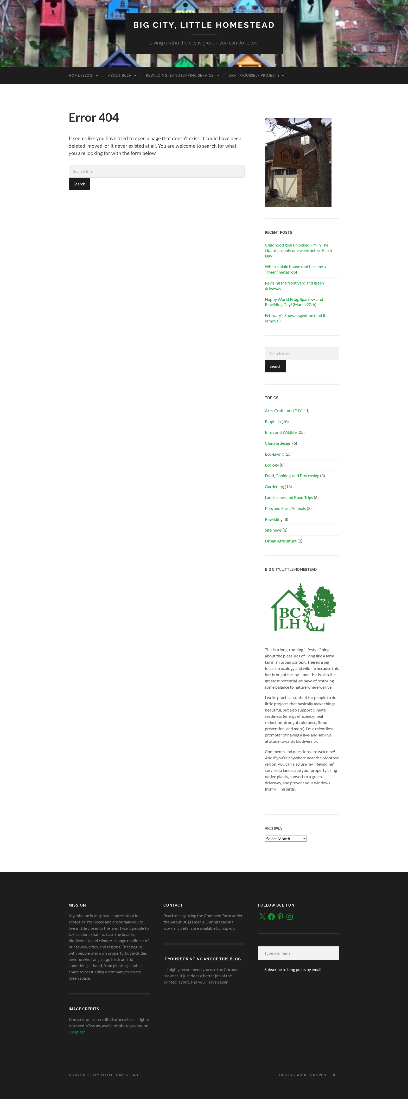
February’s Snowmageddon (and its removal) (296, 318)
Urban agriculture (281, 540)
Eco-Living (274, 453)
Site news (273, 529)
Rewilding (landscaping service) (180, 75)
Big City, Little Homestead (204, 25)
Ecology (272, 464)
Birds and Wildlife (281, 432)
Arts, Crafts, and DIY (283, 410)
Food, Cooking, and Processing (292, 475)
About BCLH (120, 75)
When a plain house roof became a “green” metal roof (295, 269)
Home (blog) (81, 75)
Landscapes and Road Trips (289, 497)
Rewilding (274, 518)
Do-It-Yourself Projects (254, 75)
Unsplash (77, 1031)
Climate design (278, 442)
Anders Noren (311, 1075)
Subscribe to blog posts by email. (293, 969)
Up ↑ (335, 1075)
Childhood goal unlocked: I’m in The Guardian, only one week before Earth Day (298, 250)
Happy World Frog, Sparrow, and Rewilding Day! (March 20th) (294, 301)
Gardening (274, 486)
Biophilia (273, 421)
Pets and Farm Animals (285, 508)
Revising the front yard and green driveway (294, 285)
